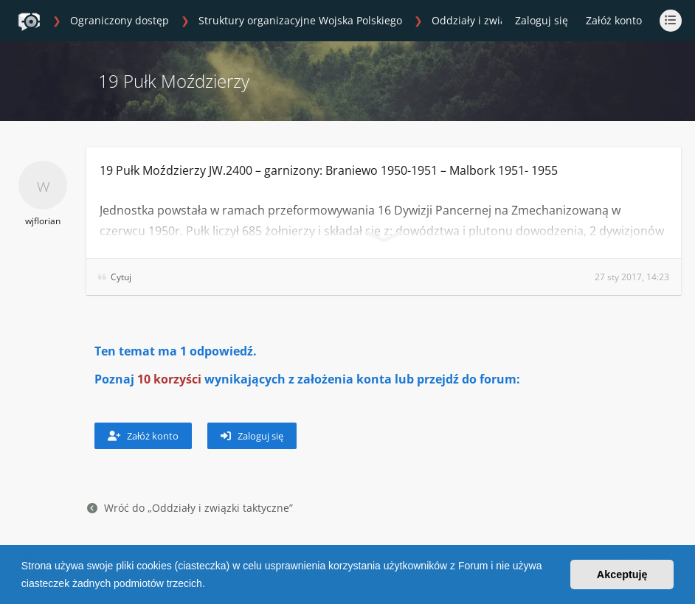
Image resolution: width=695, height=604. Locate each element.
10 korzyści (169, 379)
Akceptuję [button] (622, 574)
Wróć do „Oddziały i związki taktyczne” (190, 508)
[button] (210, 585)
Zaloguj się (252, 435)
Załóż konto (614, 20)
